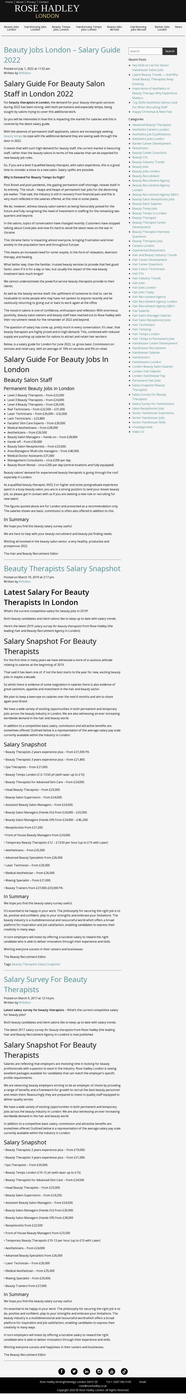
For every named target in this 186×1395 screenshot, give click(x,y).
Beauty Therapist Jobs (147, 241)
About (20, 2)
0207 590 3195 (122, 1382)
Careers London (143, 246)
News (178, 27)
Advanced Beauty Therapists (151, 125)
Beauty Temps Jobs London (61, 28)
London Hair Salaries (146, 371)
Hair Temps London (145, 334)
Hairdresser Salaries (146, 353)
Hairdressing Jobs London (35, 28)
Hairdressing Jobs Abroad (138, 28)
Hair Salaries (140, 311)
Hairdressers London (146, 362)
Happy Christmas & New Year (152, 112)
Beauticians (140, 148)
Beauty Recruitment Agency (151, 181)
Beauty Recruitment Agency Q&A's (155, 195)
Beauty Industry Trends (148, 162)
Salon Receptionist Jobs (148, 408)
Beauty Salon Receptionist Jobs (153, 199)
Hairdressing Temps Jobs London (89, 28)
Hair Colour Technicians (148, 269)
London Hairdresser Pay (148, 376)
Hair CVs (138, 274)
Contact (43, 2)
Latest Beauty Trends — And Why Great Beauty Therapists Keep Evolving (155, 79)
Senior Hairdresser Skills (149, 422)
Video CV (138, 432)
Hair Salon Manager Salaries (151, 315)
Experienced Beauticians (148, 250)
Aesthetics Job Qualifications (151, 134)
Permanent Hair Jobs (146, 380)
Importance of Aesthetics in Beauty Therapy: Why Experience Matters (154, 93)
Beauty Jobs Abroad (114, 28)
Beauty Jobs (140, 167)
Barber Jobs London (162, 28)
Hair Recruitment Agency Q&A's (153, 306)
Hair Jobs (138, 283)
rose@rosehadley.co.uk (93, 1386)
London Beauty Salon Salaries (152, 367)
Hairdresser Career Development (154, 343)
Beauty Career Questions (149, 153)
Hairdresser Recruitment (149, 348)
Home (9, 2)
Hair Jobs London (144, 287)
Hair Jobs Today (143, 292)
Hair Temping (141, 329)
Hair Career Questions (147, 264)
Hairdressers (141, 357)
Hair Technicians (143, 325)
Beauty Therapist (144, 218)
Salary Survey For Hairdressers (153, 404)
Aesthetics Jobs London (148, 139)
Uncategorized (142, 427)
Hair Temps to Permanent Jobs (153, 339)
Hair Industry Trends (146, 278)
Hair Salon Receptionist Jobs (151, 320)
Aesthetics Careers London (150, 129)
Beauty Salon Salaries (147, 204)
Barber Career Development (151, 143)
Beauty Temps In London (149, 213)
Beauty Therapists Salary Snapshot (62, 568)
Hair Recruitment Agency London (154, 301)
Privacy (31, 2)
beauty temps (13, 136)
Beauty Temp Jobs (144, 208)
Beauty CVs (140, 157)
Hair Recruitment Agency (149, 297)
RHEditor (25, 73)
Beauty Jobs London (11, 28)
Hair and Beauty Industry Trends (154, 255)
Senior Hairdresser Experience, (153, 413)
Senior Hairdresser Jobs (148, 418)
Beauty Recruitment (145, 176)
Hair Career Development (149, 260)
